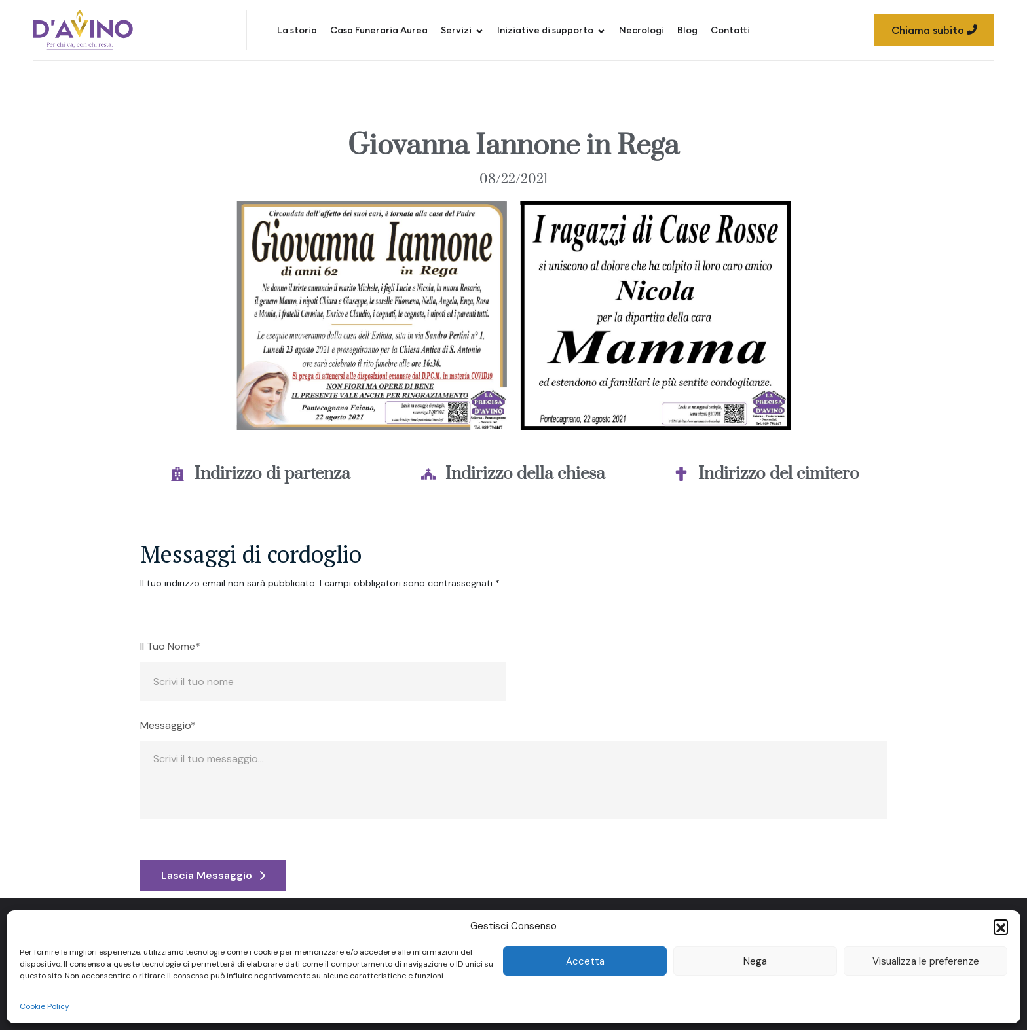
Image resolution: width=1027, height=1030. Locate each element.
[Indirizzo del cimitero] (681, 474)
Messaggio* (168, 725)
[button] (1000, 926)
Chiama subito (934, 30)
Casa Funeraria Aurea (379, 30)
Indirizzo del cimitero (778, 474)
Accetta (585, 961)
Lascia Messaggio (213, 875)
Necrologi (641, 30)
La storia (297, 30)
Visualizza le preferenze (925, 961)
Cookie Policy (44, 1006)
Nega (755, 961)
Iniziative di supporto (551, 30)
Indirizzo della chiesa (525, 474)
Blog (687, 30)
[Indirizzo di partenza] (177, 474)
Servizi (462, 30)
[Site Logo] (83, 30)
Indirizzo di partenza (272, 474)
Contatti (730, 30)
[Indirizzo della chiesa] (428, 474)
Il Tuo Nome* (170, 646)
